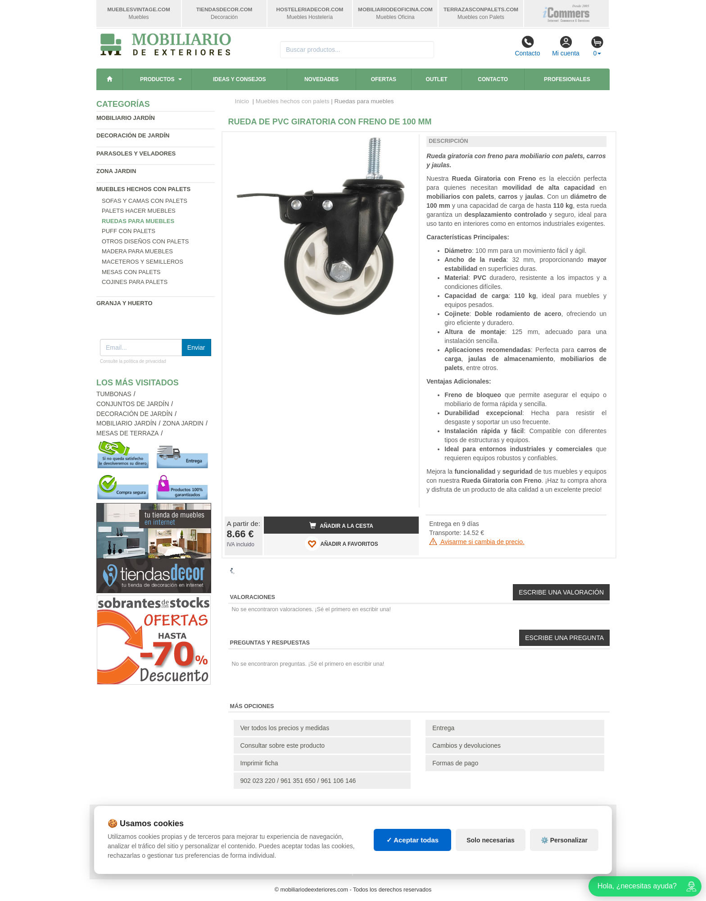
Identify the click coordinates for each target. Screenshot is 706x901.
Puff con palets (128, 231)
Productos (157, 79)
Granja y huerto (124, 303)
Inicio (242, 101)
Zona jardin (116, 171)
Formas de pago (455, 763)
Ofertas (383, 79)
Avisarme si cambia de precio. (477, 541)
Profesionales (567, 79)
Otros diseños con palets (145, 241)
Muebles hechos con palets (143, 189)
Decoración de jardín (133, 135)
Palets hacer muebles (139, 210)
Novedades (321, 79)
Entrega (443, 728)
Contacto (527, 46)
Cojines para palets (134, 282)
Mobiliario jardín (125, 117)
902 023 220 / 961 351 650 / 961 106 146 (298, 780)
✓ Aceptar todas (412, 840)
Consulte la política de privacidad (133, 361)
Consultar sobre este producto (282, 745)
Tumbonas (113, 394)
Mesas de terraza (127, 433)
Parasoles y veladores (136, 153)
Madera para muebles (137, 251)
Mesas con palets (131, 272)
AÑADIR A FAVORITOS (341, 543)
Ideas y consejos (239, 79)
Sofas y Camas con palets (144, 200)
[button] (404, 142)
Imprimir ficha (259, 763)
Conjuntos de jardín (132, 404)
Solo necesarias (490, 840)
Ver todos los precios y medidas (285, 728)
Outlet (437, 79)
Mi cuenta (565, 46)
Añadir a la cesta (341, 525)
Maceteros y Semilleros (142, 261)
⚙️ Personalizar (564, 840)
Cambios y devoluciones (466, 745)
